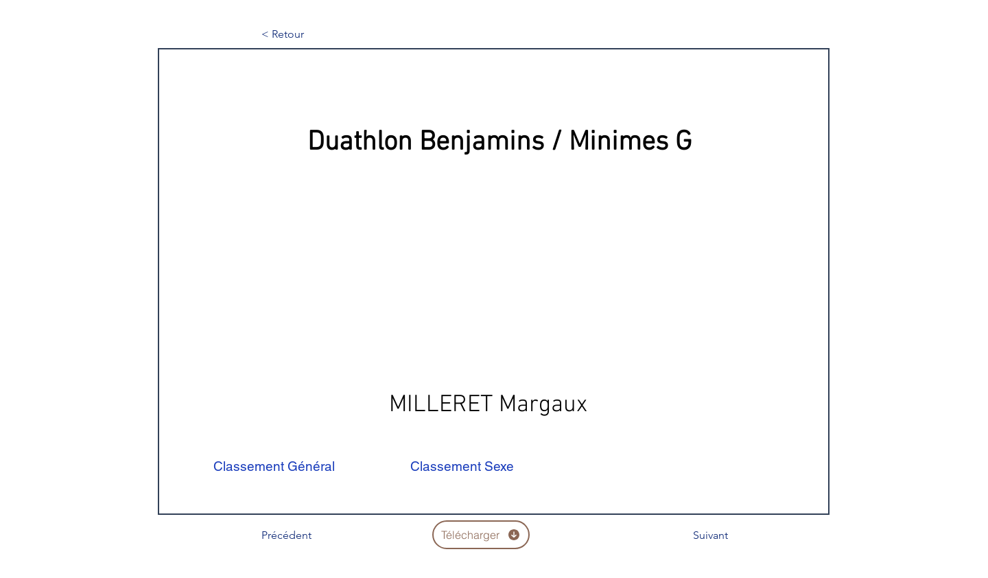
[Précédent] (306, 535)
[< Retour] (306, 34)
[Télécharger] (481, 534)
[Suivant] (693, 535)
